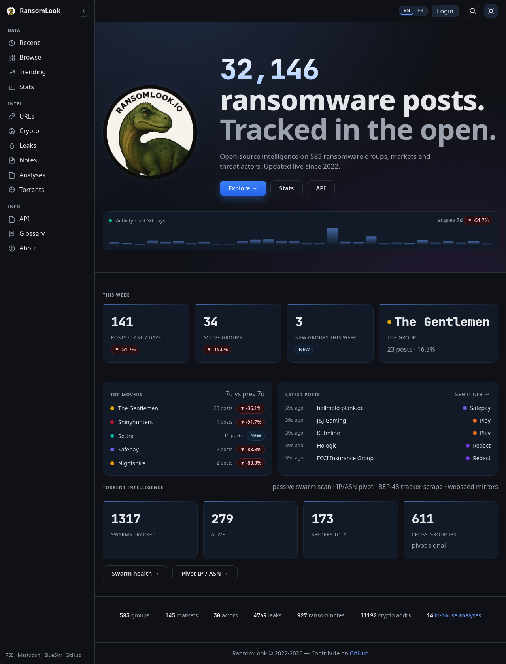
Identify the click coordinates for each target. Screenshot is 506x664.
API (321, 188)
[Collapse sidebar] (83, 11)
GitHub (359, 653)
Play (482, 420)
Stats (286, 188)
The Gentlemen (138, 408)
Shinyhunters (135, 422)
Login (445, 11)
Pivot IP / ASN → (204, 573)
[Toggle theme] (491, 11)
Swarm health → (135, 573)
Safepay (128, 449)
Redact (478, 445)
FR (420, 10)
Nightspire (131, 463)
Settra (126, 436)
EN (406, 10)
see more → (473, 393)
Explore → (243, 188)
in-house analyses (454, 615)
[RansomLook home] (40, 11)
